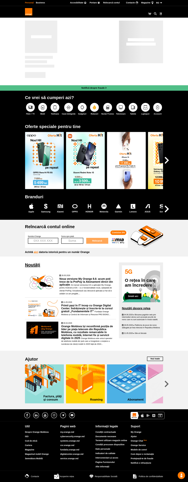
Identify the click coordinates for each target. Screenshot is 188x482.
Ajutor (94, 359)
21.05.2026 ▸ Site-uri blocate (134, 333)
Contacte (32, 476)
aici (36, 252)
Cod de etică (31, 441)
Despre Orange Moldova (37, 432)
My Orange (136, 432)
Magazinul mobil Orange (37, 454)
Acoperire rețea (64, 476)
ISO (26, 436)
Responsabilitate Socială (103, 476)
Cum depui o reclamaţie (142, 454)
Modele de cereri (139, 449)
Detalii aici (133, 296)
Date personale (102, 449)
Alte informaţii (102, 466)
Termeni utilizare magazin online (111, 440)
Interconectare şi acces (106, 458)
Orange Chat (139, 441)
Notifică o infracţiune (141, 463)
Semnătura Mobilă (34, 458)
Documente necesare (105, 436)
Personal (29, 2)
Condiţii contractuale (105, 432)
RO (157, 3)
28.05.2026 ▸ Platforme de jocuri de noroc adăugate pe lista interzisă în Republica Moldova (141, 326)
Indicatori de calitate (105, 453)
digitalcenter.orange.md (71, 454)
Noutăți (32, 264)
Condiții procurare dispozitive (110, 444)
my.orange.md (67, 432)
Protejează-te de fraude (142, 458)
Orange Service (138, 445)
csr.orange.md (67, 445)
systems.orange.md (70, 441)
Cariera (28, 445)
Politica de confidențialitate (147, 476)
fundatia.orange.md (69, 449)
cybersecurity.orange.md (72, 436)
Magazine (29, 449)
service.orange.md (69, 458)
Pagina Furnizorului (105, 462)
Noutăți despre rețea (136, 308)
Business (40, 2)
